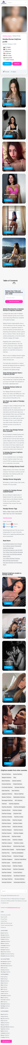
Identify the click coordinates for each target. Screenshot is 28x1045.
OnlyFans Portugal (18, 856)
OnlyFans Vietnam (6, 872)
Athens (5, 511)
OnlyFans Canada (17, 810)
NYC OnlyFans (18, 800)
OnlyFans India (6, 836)
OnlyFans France (6, 826)
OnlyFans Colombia (7, 817)
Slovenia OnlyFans (19, 879)
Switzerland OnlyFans (19, 882)
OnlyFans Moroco (6, 846)
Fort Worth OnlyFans (7, 787)
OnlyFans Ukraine (6, 869)
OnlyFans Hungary (18, 833)
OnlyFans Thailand (17, 866)
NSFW (20, 511)
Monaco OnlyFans (6, 797)
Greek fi (6, 629)
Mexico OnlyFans (18, 794)
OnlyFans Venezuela (18, 869)
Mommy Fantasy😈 (10, 194)
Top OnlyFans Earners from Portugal (12, 544)
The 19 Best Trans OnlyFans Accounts (13, 552)
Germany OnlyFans (19, 787)
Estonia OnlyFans (6, 784)
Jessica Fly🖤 (8, 258)
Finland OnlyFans (17, 784)
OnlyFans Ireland (16, 836)
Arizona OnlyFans (6, 774)
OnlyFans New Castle (18, 846)
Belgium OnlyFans (6, 777)
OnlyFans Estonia (6, 823)
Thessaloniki (18, 513)
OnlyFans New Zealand (8, 849)
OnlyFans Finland (17, 823)
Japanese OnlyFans (7, 794)
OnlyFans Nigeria (20, 849)
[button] (7, 524)
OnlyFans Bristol (6, 810)
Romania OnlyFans (6, 875)
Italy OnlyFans (15, 790)
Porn (10, 513)
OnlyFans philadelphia (17, 853)
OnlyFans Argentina (14, 803)
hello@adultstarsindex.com (13, 907)
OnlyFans (4, 803)
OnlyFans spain (6, 862)
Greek (16, 511)
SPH (13, 513)
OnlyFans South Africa (20, 859)
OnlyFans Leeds (6, 839)
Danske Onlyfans (16, 780)
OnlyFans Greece (7, 36)
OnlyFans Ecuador (17, 820)
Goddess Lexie (9, 597)
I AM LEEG (7, 758)
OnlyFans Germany (17, 826)
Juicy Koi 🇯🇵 (8, 226)
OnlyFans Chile (17, 813)
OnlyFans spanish (16, 862)
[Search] (25, 2)
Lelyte (6, 694)
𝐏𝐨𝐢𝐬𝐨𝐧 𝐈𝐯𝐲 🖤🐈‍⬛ (9, 98)
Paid (7, 513)
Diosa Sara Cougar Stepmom (13, 726)
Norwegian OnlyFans (7, 800)
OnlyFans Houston (6, 833)
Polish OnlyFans (18, 872)
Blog (15, 777)
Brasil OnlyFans (6, 780)
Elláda (8, 511)
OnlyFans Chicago (6, 813)
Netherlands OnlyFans (19, 797)
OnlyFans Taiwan (6, 866)
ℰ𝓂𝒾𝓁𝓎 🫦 (7, 162)
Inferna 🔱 (7, 130)
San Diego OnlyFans (7, 879)
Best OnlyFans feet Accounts (10, 560)
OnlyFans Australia (7, 807)
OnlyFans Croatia (18, 817)
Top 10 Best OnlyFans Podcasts (11, 558)
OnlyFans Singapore (7, 859)
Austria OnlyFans (17, 774)
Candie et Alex (9, 661)
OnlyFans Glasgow (7, 830)
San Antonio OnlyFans (19, 875)
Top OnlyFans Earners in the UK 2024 (12, 550)
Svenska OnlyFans (6, 882)
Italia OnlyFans (6, 790)
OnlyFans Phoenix (6, 856)
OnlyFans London (18, 843)
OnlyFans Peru (5, 853)
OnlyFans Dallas (6, 820)
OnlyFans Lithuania (17, 839)
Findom (13, 511)
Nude (4, 513)
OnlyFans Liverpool (7, 843)
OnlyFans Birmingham (19, 807)
